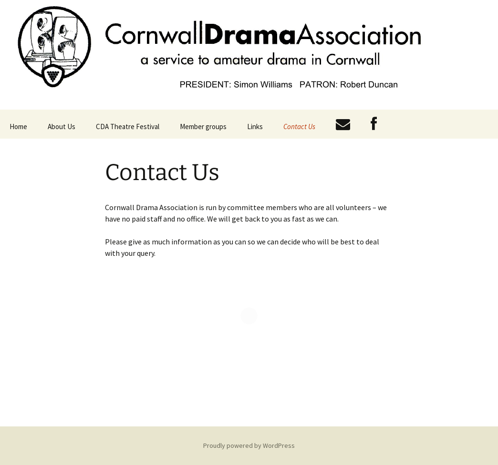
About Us (61, 126)
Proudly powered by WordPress (249, 445)
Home (18, 126)
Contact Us (299, 126)
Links (255, 126)
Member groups (203, 126)
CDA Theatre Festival (127, 126)
